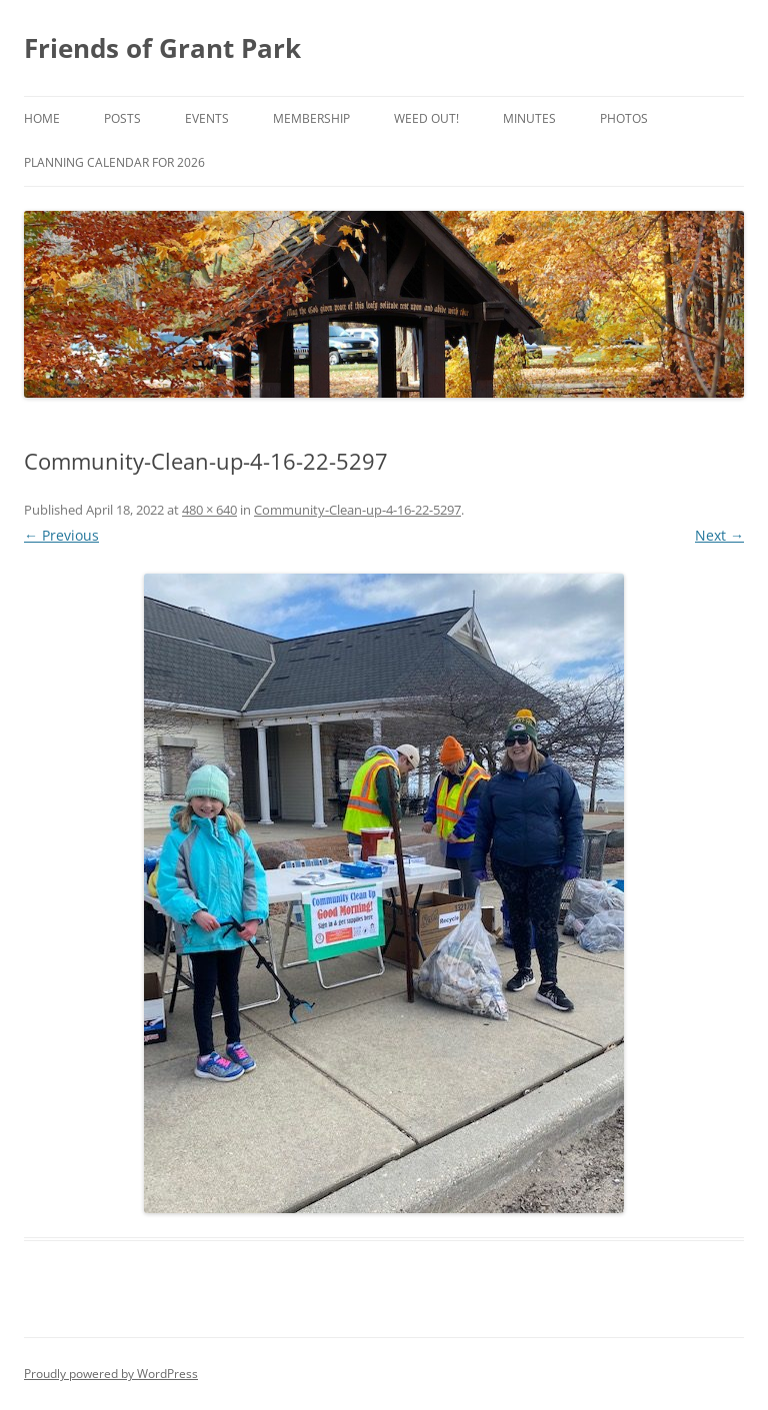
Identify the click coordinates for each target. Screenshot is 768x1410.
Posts (122, 118)
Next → (719, 535)
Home (42, 118)
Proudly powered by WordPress (111, 1373)
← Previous (61, 535)
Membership (311, 118)
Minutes (529, 118)
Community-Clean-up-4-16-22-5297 (357, 510)
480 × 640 (209, 510)
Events (207, 118)
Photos (624, 118)
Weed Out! (426, 118)
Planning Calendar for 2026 (114, 162)
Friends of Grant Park (162, 48)
